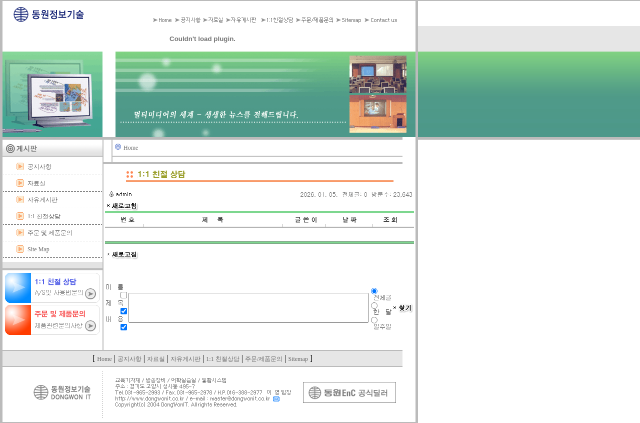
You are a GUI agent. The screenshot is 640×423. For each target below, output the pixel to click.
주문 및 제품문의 (50, 232)
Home (131, 147)
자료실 (37, 183)
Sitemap (298, 358)
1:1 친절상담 (44, 216)
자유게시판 (43, 199)
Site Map (39, 249)
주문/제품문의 (263, 358)
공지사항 (40, 166)
